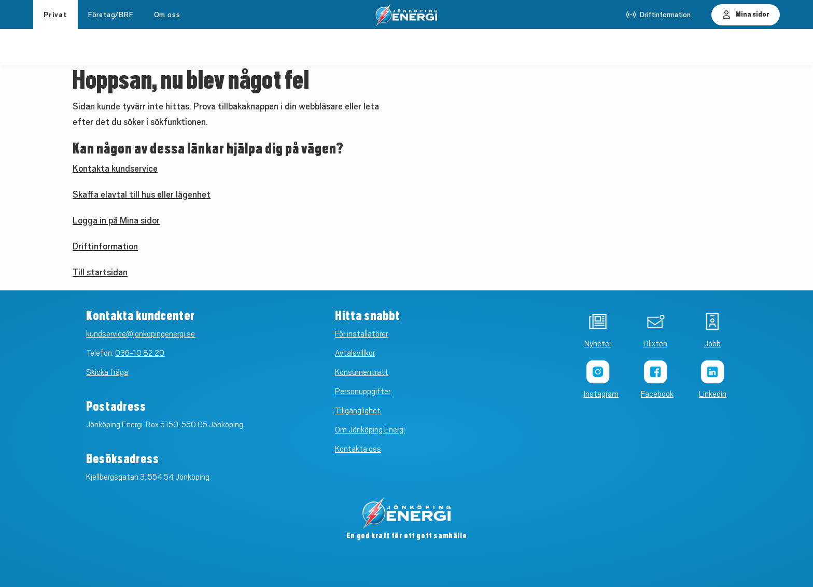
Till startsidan (100, 272)
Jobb (712, 343)
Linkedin (712, 394)
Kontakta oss (358, 449)
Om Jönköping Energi (370, 430)
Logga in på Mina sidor (116, 220)
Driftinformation (105, 246)
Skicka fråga (107, 372)
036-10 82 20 (139, 353)
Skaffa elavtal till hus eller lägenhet (142, 194)
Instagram (598, 394)
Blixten (655, 343)
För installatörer (361, 334)
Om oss (167, 14)
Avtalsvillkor (355, 353)
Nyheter (597, 343)
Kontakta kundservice (115, 168)
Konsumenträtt (361, 372)
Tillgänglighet (358, 410)
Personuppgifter (362, 391)
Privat (55, 14)
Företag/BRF (110, 14)
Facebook (655, 394)
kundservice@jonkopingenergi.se (140, 334)
